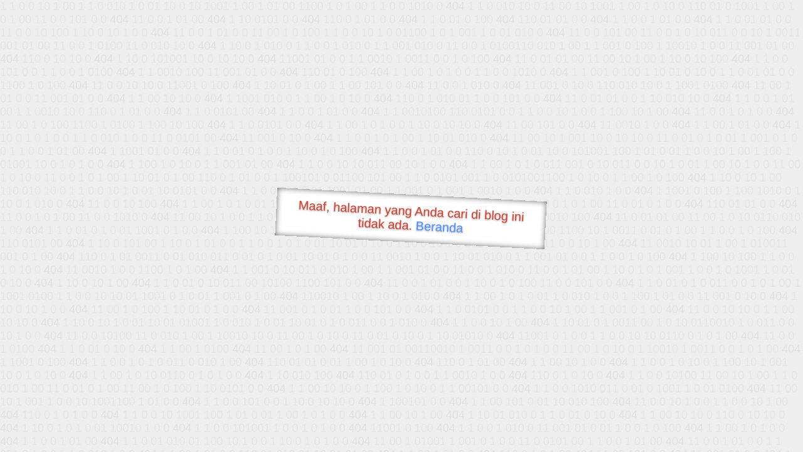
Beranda (439, 226)
